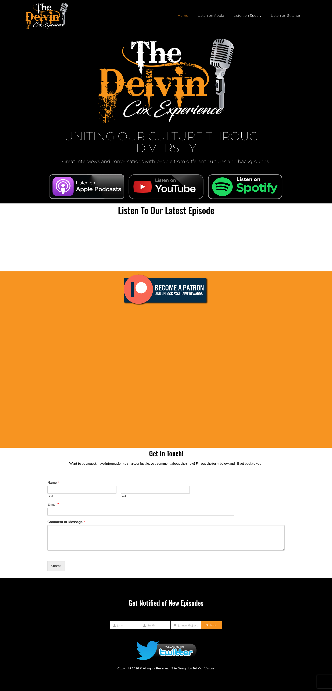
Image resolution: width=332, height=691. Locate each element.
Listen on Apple (211, 16)
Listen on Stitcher (285, 16)
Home (183, 16)
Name (53, 482)
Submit (56, 566)
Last (123, 496)
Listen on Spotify (247, 16)
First (50, 496)
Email (53, 504)
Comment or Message (66, 522)
